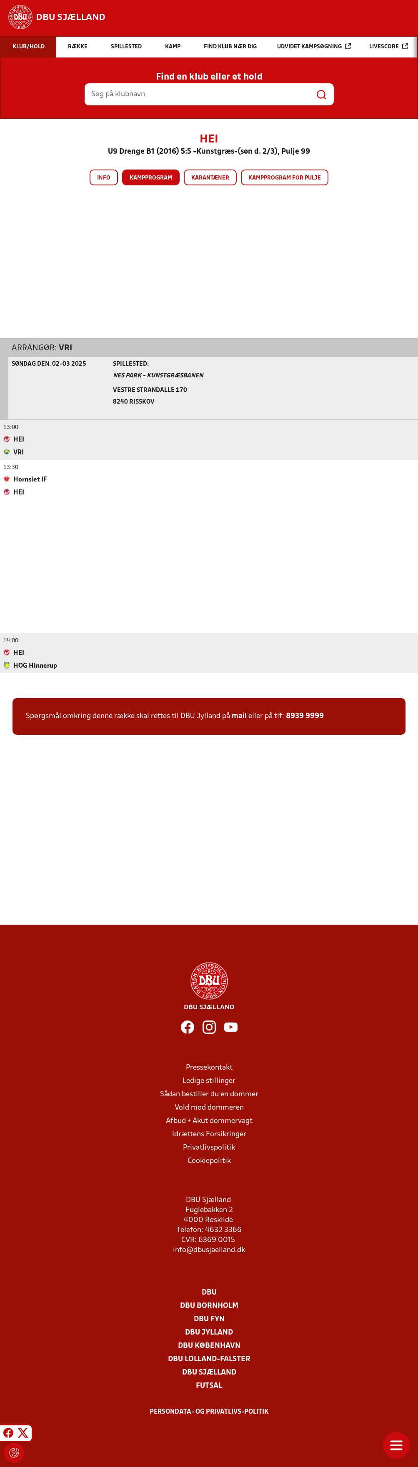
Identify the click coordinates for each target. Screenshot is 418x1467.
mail (239, 715)
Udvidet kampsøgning (314, 46)
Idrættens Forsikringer (209, 1134)
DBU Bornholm (209, 1305)
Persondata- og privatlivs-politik (209, 1412)
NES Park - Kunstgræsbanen (158, 375)
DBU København (209, 1345)
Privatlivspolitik (209, 1147)
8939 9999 (305, 715)
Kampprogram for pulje (284, 178)
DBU (209, 1292)
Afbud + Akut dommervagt (209, 1120)
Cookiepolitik (209, 1160)
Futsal (209, 1385)
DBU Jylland (209, 1332)
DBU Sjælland (209, 1372)
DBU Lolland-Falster (209, 1358)
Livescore (388, 46)
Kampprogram (151, 178)
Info (103, 178)
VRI (65, 348)
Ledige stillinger (209, 1080)
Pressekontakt (209, 1067)
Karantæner (210, 178)
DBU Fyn (209, 1318)
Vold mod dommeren (209, 1107)
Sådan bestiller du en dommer (209, 1094)
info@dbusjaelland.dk (209, 1249)
